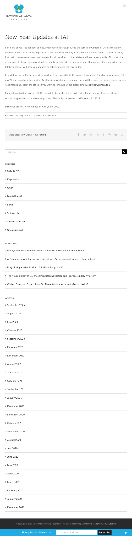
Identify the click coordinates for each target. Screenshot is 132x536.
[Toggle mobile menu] (125, 5)
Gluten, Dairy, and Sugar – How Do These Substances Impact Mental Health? (47, 284)
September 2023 (16, 338)
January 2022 (14, 372)
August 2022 (14, 363)
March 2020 (13, 481)
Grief (10, 187)
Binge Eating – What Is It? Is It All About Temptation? (35, 267)
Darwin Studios (109, 523)
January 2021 (14, 397)
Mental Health (15, 196)
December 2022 (15, 355)
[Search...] (63, 151)
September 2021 (16, 389)
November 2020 (16, 414)
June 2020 (12, 456)
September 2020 (16, 431)
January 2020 (14, 498)
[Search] (124, 151)
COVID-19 (13, 170)
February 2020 (15, 490)
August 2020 (14, 439)
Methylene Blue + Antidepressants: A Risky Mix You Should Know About (45, 250)
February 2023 (15, 347)
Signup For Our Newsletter (37, 532)
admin (11, 115)
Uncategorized (15, 229)
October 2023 (14, 330)
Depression (13, 179)
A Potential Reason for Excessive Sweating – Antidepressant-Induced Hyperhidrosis (51, 258)
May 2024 (12, 321)
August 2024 (14, 313)
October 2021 (14, 380)
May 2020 (12, 465)
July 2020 (12, 448)
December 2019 (15, 507)
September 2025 (16, 305)
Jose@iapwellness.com (98, 84)
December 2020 (15, 406)
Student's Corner (16, 221)
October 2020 (14, 422)
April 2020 (13, 473)
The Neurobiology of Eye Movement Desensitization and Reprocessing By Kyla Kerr (51, 275)
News (38, 115)
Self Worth (13, 213)
